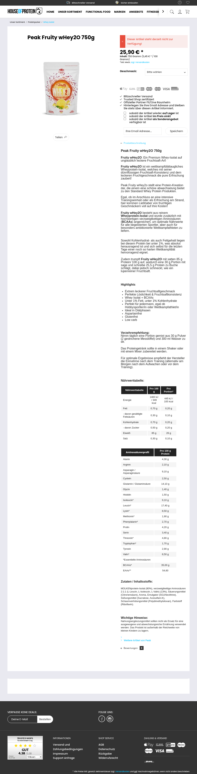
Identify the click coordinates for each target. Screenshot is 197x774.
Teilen (59, 137)
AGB (101, 745)
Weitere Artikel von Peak (136, 640)
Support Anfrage (64, 758)
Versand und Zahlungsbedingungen (68, 747)
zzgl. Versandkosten (140, 62)
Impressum (60, 754)
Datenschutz (106, 749)
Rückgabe (105, 754)
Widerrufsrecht (108, 758)
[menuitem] (178, 2)
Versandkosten (122, 771)
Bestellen (45, 719)
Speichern (176, 131)
